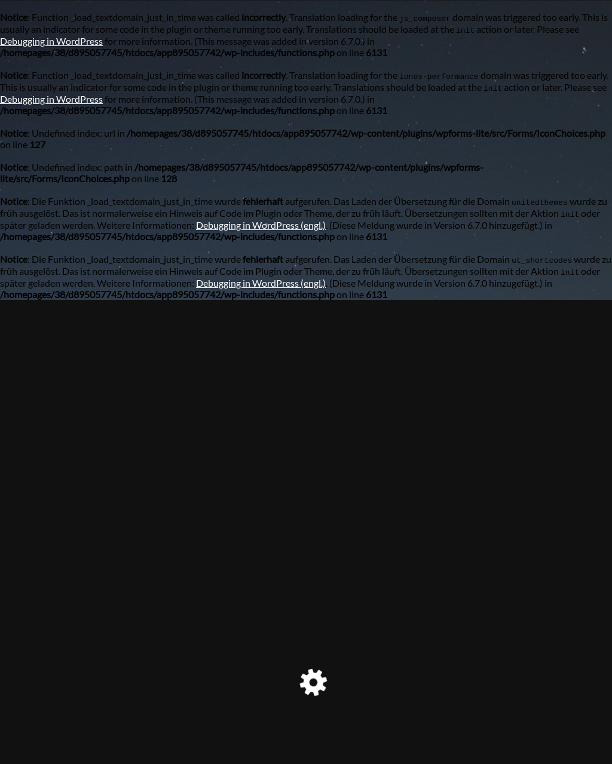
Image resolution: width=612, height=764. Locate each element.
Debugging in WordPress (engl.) (261, 225)
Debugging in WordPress (51, 41)
